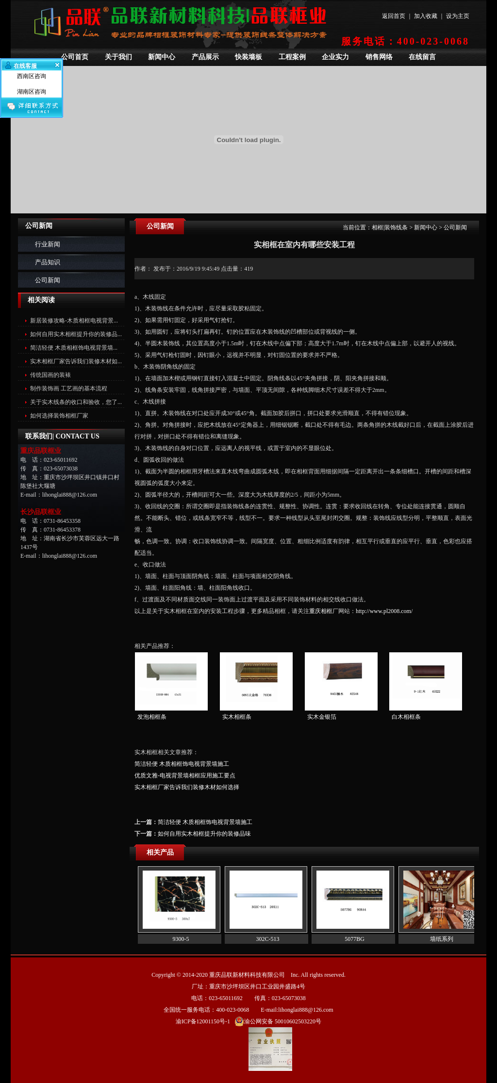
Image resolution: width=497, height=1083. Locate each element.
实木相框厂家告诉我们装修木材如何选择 (186, 787)
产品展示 (205, 57)
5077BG (354, 939)
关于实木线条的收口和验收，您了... (76, 402)
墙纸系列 (441, 939)
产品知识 (47, 262)
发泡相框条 (151, 716)
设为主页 (457, 16)
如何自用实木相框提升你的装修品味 (204, 833)
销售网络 (379, 57)
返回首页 (393, 16)
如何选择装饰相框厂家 (59, 415)
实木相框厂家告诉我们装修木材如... (76, 361)
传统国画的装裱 (50, 375)
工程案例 (292, 57)
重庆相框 (320, 611)
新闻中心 (161, 57)
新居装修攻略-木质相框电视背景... (74, 320)
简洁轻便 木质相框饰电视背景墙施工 (181, 763)
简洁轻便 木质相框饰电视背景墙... (73, 347)
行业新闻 (47, 244)
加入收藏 (425, 16)
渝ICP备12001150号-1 (203, 1021)
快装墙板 (248, 57)
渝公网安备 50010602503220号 (277, 1021)
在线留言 (422, 57)
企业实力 (335, 57)
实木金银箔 (321, 716)
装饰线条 (396, 227)
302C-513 (268, 939)
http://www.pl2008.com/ (384, 611)
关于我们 (118, 57)
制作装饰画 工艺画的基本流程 (68, 388)
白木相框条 (406, 716)
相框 (377, 227)
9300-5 (181, 939)
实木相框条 (236, 716)
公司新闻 (47, 280)
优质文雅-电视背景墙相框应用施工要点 (184, 775)
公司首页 (74, 57)
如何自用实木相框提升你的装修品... (76, 334)
